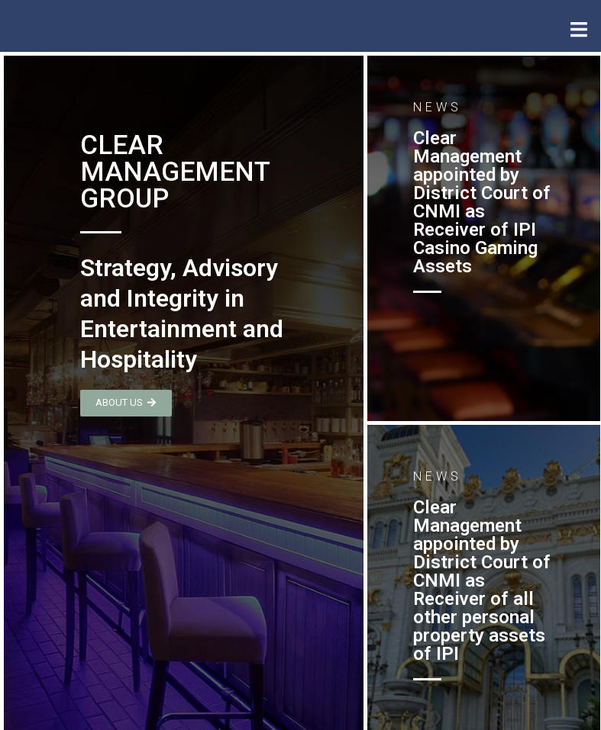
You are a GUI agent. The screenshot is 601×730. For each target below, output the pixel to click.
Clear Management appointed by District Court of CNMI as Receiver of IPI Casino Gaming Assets (482, 202)
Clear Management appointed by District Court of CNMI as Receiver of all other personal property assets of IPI (482, 580)
